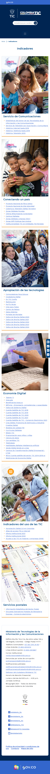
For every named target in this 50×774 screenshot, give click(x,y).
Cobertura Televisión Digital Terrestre (21, 209)
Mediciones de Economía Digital (18, 458)
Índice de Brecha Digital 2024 (17, 327)
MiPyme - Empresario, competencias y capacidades (26, 405)
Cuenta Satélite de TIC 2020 (17, 415)
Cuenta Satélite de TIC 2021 (17, 418)
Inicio (3, 41)
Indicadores (13, 41)
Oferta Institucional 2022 (16, 536)
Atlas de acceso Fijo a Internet (18, 531)
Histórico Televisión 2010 (15, 133)
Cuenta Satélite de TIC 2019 (17, 413)
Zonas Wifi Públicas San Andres (18, 221)
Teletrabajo (10, 443)
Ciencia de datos (12, 438)
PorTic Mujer (11, 304)
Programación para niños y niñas (19, 435)
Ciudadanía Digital (13, 297)
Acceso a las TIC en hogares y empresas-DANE (25, 539)
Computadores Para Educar (17, 294)
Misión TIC (10, 433)
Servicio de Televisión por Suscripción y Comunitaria (27, 126)
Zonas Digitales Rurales (15, 211)
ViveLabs (9, 400)
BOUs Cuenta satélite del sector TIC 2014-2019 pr (25, 456)
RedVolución (11, 302)
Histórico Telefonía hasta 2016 (18, 131)
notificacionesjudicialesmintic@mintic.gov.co (23, 667)
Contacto (15, 749)
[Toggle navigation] (25, 34)
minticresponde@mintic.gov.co (18, 656)
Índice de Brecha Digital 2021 (17, 320)
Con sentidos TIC (12, 440)
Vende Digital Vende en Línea (17, 448)
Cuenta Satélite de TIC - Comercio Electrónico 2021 (26, 420)
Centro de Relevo (12, 309)
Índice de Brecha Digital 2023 (17, 325)
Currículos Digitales (14, 430)
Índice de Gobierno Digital (16, 408)
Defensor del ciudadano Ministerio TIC (21, 672)
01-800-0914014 (24, 647)
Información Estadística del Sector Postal (22, 609)
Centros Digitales (12, 216)
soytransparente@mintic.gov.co (18, 661)
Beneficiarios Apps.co (14, 403)
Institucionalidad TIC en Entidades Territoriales (25, 224)
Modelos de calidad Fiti (15, 428)
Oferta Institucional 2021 (15, 533)
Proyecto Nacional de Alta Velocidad (20, 206)
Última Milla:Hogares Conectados (19, 214)
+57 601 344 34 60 (31, 645)
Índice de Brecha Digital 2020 (17, 317)
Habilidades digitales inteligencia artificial (22, 445)
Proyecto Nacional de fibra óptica (19, 204)
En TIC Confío (11, 299)
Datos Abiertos (11, 312)
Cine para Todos (12, 307)
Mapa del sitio (27, 749)
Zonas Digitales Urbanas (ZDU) (18, 219)
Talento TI (10, 398)
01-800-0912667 (30, 650)
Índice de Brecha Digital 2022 (17, 322)
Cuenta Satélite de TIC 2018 (17, 410)
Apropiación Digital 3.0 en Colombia (20, 528)
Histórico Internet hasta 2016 (17, 128)
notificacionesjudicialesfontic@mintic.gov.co (23, 669)
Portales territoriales (14, 314)
